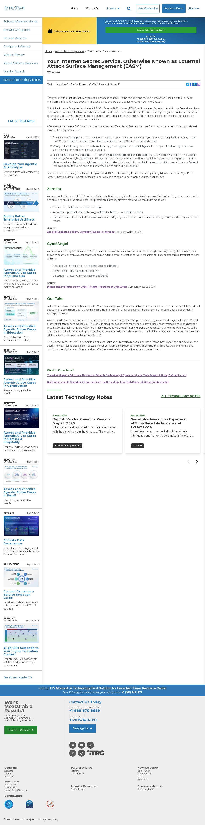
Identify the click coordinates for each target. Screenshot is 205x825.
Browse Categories (17, 30)
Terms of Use (10, 784)
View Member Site (148, 8)
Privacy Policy (10, 787)
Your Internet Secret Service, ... (105, 51)
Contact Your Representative (151, 30)
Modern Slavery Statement (15, 790)
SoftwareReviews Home (20, 21)
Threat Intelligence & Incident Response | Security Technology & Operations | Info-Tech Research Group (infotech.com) (116, 375)
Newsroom (9, 776)
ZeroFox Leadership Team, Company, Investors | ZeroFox (81, 231)
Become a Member (20, 729)
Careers (7, 773)
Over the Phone (144, 773)
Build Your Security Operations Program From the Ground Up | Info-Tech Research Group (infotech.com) (108, 382)
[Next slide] (196, 461)
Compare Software (17, 46)
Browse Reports (15, 38)
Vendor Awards (14, 71)
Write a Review (14, 54)
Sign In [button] (194, 8)
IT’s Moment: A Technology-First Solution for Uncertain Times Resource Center (108, 688)
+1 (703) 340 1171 (132, 692)
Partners (75, 771)
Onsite (141, 776)
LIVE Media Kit (77, 773)
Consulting (143, 779)
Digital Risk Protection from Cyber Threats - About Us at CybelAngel (87, 286)
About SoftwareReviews (21, 63)
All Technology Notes (180, 396)
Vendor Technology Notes (21, 79)
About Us (8, 771)
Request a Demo (174, 8)
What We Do (92, 8)
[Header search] (129, 8)
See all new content (18, 677)
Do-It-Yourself (144, 771)
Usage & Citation (11, 782)
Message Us (82, 728)
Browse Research (79, 789)
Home (74, 8)
